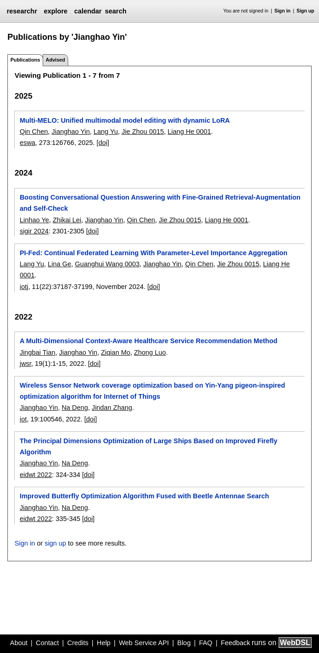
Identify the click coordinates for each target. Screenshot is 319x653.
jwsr (25, 363)
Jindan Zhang (112, 407)
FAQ (205, 643)
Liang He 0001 (189, 131)
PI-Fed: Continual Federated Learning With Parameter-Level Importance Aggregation (153, 253)
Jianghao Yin (70, 131)
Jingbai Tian (37, 352)
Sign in (282, 10)
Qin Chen (33, 131)
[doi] (102, 142)
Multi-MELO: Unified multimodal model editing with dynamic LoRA (124, 120)
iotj (23, 286)
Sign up (305, 10)
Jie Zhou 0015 (142, 131)
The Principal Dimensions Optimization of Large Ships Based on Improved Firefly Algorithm (148, 446)
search (115, 11)
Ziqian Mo (115, 352)
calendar (88, 11)
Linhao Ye (34, 220)
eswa (27, 142)
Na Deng (75, 407)
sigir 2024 (33, 231)
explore (55, 11)
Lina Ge (59, 264)
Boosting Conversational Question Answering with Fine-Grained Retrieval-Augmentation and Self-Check (159, 203)
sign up (55, 543)
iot (22, 419)
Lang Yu (106, 131)
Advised (55, 60)
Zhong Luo (150, 352)
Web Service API (144, 643)
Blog (184, 643)
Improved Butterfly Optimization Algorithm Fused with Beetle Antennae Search (144, 496)
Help (104, 643)
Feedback (235, 643)
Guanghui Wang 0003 (107, 264)
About (19, 643)
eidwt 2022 (35, 474)
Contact (47, 643)
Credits (78, 643)
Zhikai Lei (67, 220)
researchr (21, 11)
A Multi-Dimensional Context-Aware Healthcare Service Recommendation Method (148, 341)
